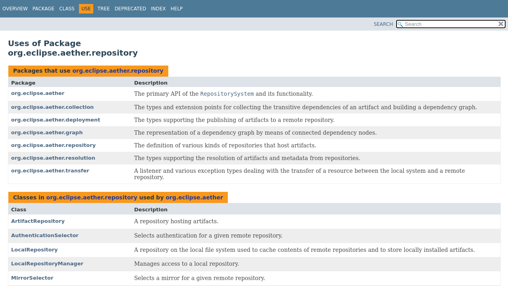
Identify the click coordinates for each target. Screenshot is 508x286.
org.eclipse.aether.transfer (50, 171)
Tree (104, 9)
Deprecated (130, 9)
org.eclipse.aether (37, 93)
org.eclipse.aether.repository (117, 71)
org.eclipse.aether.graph (47, 132)
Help (177, 9)
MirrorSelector (32, 278)
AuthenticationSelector (45, 235)
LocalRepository (34, 250)
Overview (15, 9)
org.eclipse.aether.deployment (55, 120)
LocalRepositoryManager (47, 264)
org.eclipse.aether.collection (52, 107)
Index (158, 9)
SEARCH (383, 24)
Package (43, 9)
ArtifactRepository (38, 221)
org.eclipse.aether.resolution (53, 158)
